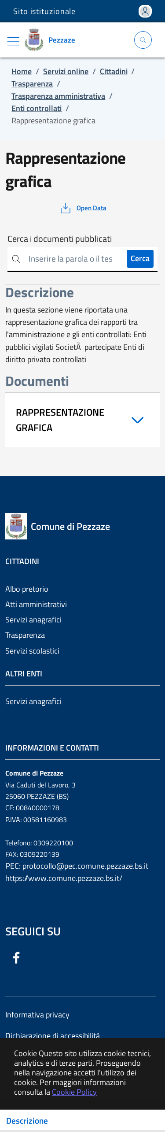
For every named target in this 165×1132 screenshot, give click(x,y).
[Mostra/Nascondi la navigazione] (13, 41)
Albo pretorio (26, 589)
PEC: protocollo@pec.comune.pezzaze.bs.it (76, 866)
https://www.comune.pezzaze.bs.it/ (63, 878)
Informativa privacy (37, 1015)
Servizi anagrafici (33, 619)
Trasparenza (25, 635)
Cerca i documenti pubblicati (59, 239)
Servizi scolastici (32, 651)
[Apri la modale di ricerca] (143, 40)
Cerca (140, 258)
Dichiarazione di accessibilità (52, 1036)
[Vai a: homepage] (53, 40)
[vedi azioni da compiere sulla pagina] (82, 208)
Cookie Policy (74, 1092)
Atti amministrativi (36, 604)
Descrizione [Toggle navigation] (27, 1120)
